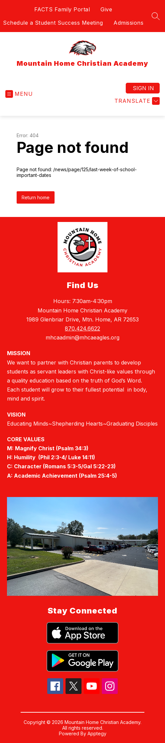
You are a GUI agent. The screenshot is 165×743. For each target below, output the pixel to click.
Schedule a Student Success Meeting (53, 22)
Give (106, 9)
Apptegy (96, 733)
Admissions (128, 22)
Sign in (143, 88)
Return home (36, 197)
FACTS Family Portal (62, 9)
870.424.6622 (82, 328)
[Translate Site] (136, 101)
